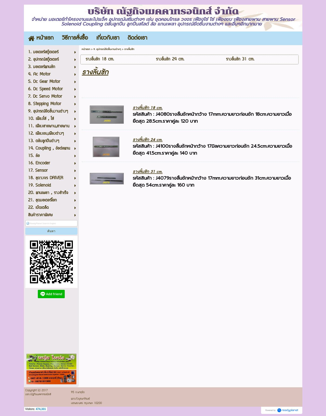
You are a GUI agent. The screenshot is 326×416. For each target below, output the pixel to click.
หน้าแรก (86, 49)
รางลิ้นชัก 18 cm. (147, 108)
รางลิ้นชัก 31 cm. (147, 172)
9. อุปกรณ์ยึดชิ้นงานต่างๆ (107, 49)
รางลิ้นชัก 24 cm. (147, 140)
